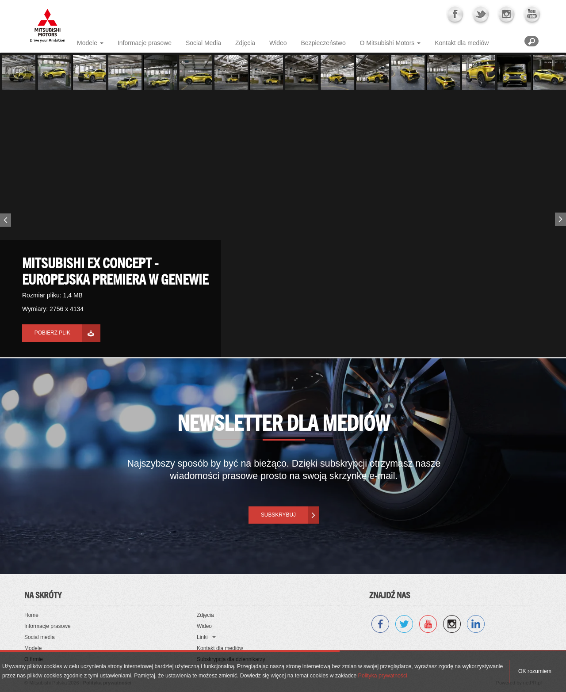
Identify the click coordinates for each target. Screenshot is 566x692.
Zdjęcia (245, 42)
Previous (4, 221)
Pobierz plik (52, 333)
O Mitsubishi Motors (387, 42)
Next (561, 217)
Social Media (203, 42)
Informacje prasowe (145, 42)
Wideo (278, 42)
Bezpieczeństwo (323, 42)
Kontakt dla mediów (462, 42)
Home (31, 615)
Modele (87, 42)
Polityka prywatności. (383, 676)
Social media (39, 637)
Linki (202, 637)
